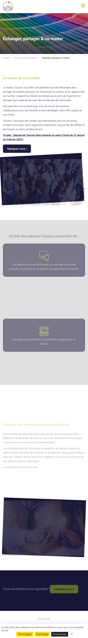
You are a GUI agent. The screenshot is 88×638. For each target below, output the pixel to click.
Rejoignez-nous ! (17, 148)
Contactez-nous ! (64, 589)
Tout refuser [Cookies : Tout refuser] (42, 634)
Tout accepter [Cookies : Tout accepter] (25, 634)
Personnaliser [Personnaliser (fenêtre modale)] (60, 634)
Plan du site (44, 618)
